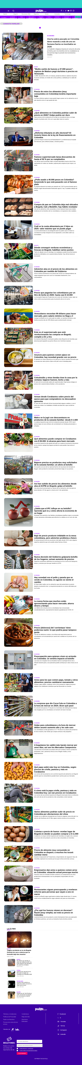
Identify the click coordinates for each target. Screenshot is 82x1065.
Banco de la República (31, 17)
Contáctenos (25, 1014)
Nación (5, 14)
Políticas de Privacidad (9, 1017)
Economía (57, 14)
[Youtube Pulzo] (68, 10)
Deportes (36, 14)
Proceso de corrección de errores (10, 1023)
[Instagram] (62, 1030)
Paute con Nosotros (9, 1019)
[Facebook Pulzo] (61, 10)
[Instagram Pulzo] (71, 10)
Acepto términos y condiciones (26, 1048)
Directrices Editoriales (25, 1020)
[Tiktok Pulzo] (66, 11)
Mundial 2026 (41, 17)
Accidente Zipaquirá (12, 17)
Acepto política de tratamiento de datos (28, 1050)
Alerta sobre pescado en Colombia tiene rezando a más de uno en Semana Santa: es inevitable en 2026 (63, 43)
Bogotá (16, 14)
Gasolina (57, 17)
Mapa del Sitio (26, 1017)
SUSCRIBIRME (22, 1053)
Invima (49, 17)
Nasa (21, 17)
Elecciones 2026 (26, 14)
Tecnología (67, 14)
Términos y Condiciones (9, 1014)
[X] (62, 1018)
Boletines (78, 17)
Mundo (47, 14)
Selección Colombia (66, 17)
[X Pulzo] (63, 10)
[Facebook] (62, 1014)
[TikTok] (62, 1026)
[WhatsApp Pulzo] (74, 11)
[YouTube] (62, 1022)
